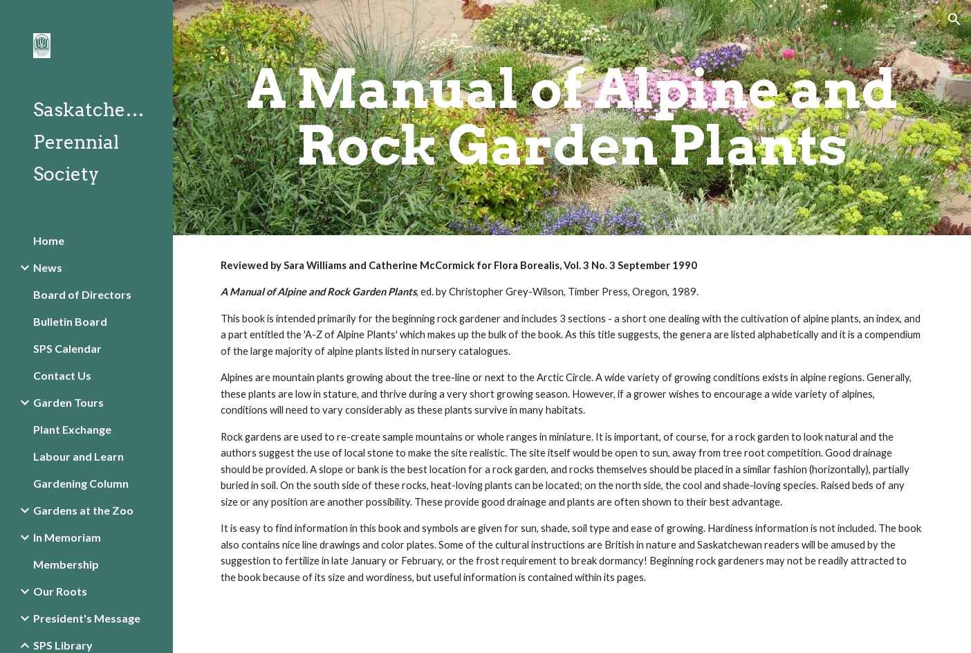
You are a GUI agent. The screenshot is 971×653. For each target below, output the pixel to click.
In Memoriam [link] (67, 537)
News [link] (47, 267)
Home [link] (48, 240)
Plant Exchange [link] (72, 429)
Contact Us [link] (62, 375)
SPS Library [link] (63, 645)
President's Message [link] (86, 618)
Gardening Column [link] (81, 483)
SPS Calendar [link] (67, 348)
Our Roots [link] (60, 591)
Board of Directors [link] (82, 294)
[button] (954, 19)
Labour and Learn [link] (78, 456)
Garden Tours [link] (68, 402)
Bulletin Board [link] (70, 321)
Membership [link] (66, 564)
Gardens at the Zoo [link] (83, 510)
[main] (572, 117)
